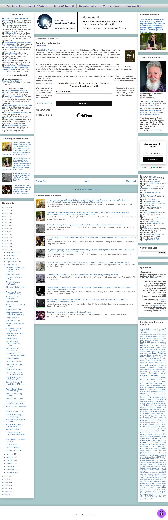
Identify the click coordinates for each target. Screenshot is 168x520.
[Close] (115, 79)
